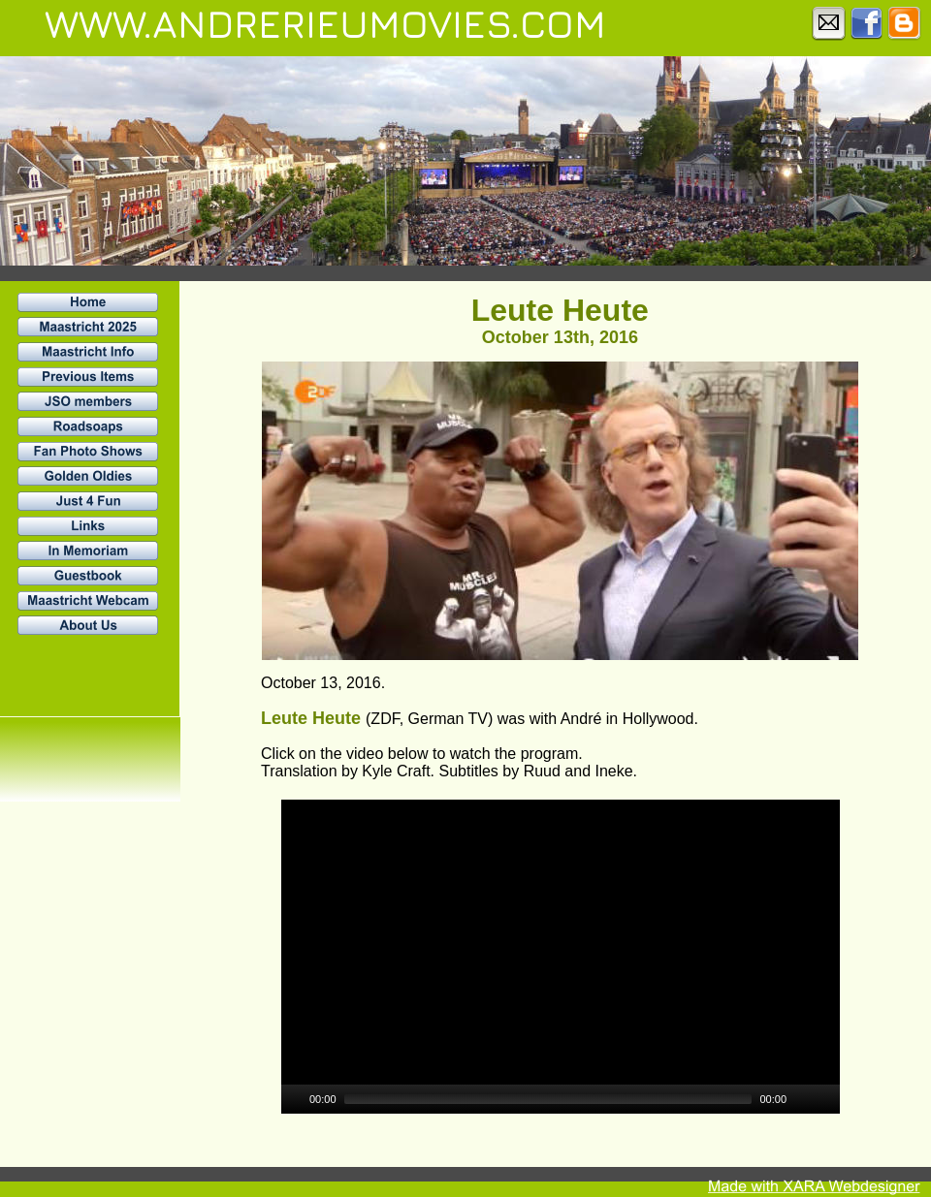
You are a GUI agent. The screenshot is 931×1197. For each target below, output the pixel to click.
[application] (560, 957)
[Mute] (802, 1099)
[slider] (548, 1099)
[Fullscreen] (827, 1099)
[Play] (294, 1099)
